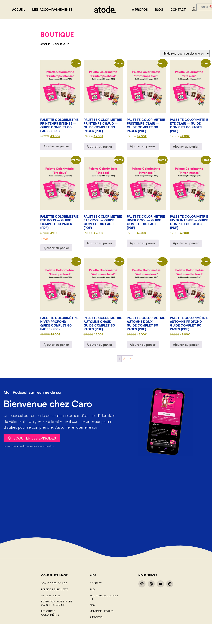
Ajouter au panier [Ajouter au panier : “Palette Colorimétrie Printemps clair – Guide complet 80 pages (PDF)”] (142, 146)
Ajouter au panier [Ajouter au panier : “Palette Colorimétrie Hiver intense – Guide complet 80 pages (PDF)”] (186, 243)
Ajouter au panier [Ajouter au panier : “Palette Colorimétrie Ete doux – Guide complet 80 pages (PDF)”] (56, 248)
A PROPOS (140, 9)
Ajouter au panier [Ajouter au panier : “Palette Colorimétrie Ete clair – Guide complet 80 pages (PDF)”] (186, 146)
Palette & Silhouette (54, 589)
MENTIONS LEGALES (102, 611)
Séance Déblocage (54, 583)
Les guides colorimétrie (50, 613)
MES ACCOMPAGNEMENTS (52, 9)
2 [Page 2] (124, 359)
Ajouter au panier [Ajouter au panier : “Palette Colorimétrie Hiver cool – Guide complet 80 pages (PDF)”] (142, 243)
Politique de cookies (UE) (104, 597)
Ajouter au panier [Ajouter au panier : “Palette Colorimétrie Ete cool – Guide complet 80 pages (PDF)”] (99, 243)
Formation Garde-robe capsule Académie (56, 603)
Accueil (18, 9)
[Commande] (185, 53)
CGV (92, 605)
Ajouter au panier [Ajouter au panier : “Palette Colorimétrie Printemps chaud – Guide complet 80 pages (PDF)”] (99, 146)
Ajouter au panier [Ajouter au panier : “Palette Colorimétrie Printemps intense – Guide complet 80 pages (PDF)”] (56, 146)
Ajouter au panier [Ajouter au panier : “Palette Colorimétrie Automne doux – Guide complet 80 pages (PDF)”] (142, 344)
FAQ (92, 589)
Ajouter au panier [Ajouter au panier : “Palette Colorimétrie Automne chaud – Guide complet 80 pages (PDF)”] (99, 344)
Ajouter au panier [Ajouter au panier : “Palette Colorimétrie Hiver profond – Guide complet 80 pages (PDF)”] (56, 344)
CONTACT (178, 9)
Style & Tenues (50, 595)
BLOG (159, 9)
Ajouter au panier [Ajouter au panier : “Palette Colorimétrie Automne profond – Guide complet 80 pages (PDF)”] (186, 344)
